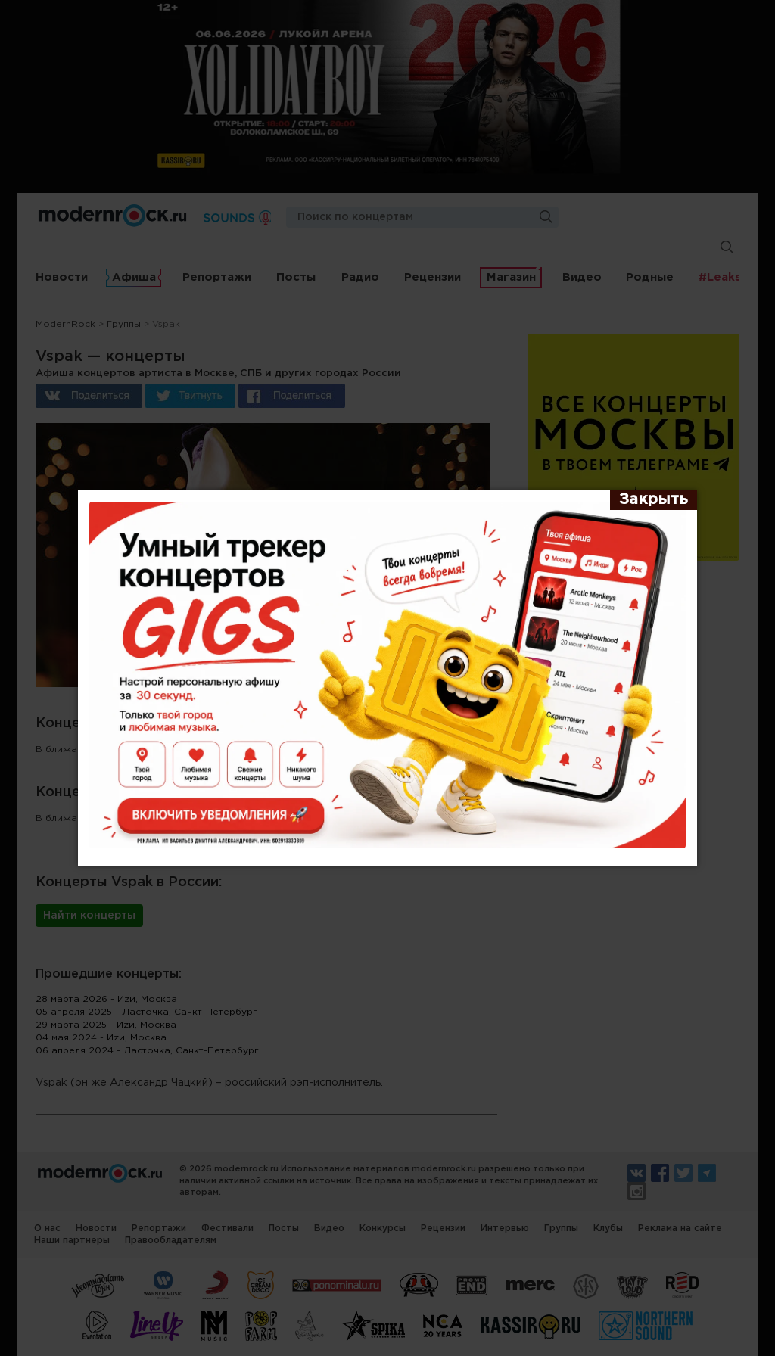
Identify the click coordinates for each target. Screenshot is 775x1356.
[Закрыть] (653, 500)
